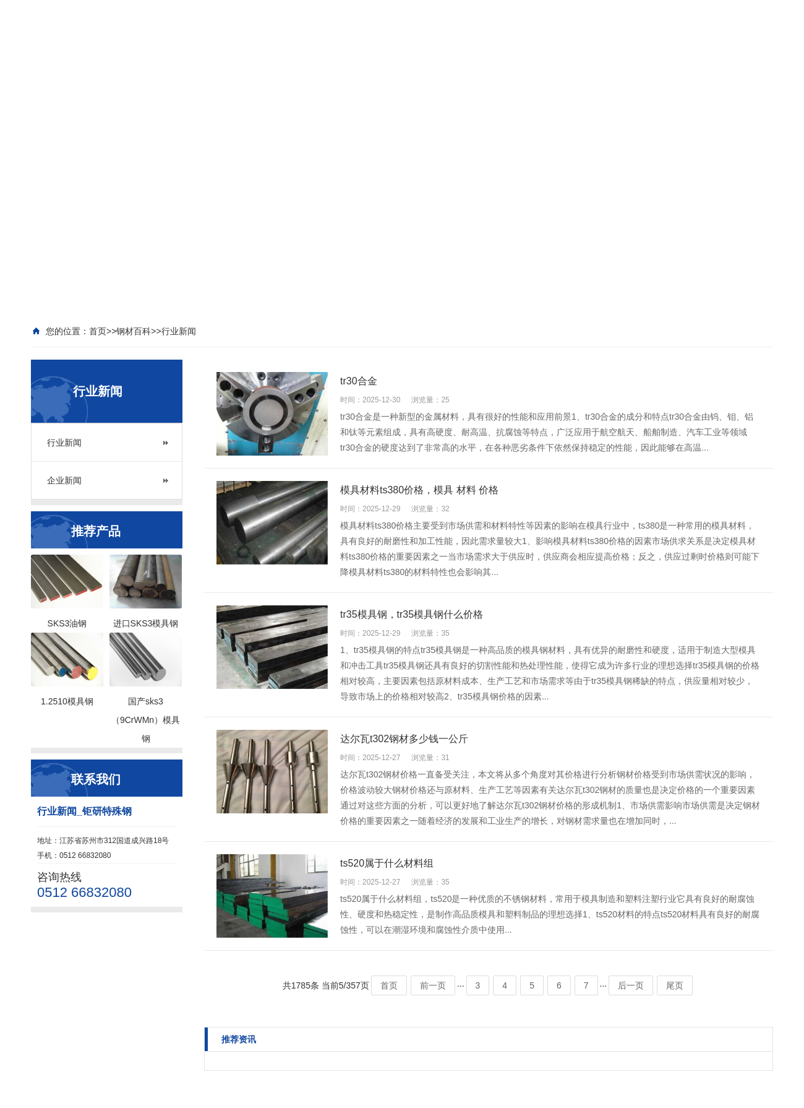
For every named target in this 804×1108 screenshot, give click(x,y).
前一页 (433, 985)
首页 (389, 985)
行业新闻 (64, 443)
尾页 (674, 985)
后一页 (631, 985)
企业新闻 (64, 480)
